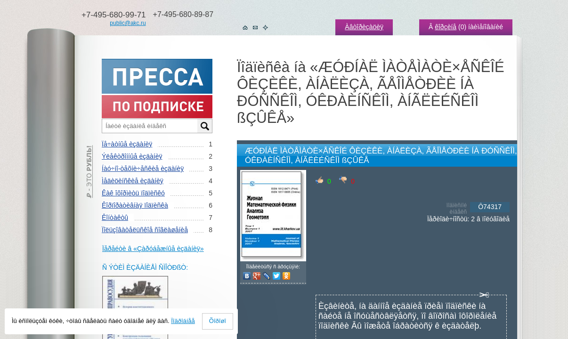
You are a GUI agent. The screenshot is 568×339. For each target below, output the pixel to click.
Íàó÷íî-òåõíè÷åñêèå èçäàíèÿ (143, 168)
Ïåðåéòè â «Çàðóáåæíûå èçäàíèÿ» (153, 248)
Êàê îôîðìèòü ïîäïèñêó (133, 193)
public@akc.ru (128, 23)
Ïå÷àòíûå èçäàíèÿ (127, 144)
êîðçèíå (445, 27)
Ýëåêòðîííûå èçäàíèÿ (132, 156)
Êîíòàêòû (115, 217)
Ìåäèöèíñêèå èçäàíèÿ (132, 181)
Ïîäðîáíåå (183, 320)
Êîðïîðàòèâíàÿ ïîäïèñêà (135, 205)
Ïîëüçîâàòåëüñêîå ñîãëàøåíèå (145, 230)
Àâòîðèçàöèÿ (364, 27)
